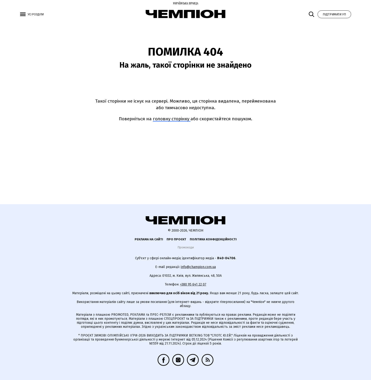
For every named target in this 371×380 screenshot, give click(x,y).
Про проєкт (176, 239)
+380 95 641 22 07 (193, 284)
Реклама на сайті (149, 239)
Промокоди (185, 247)
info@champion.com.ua (198, 267)
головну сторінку (171, 118)
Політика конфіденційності (213, 239)
